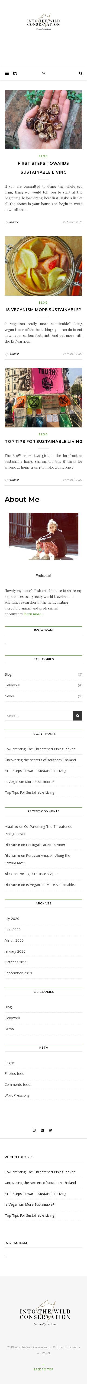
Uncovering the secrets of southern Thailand (40, 759)
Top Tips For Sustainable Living (43, 441)
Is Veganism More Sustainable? (43, 310)
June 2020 (13, 929)
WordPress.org (17, 1095)
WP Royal (43, 1353)
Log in (9, 1062)
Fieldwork (12, 685)
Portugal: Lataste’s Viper (45, 844)
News (9, 696)
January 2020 (15, 951)
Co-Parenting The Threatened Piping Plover (40, 748)
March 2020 (14, 940)
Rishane (14, 222)
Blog (43, 156)
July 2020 (12, 918)
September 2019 (18, 973)
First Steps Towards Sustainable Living (35, 770)
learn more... (33, 614)
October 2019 (16, 962)
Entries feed (14, 1073)
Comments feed (17, 1084)
